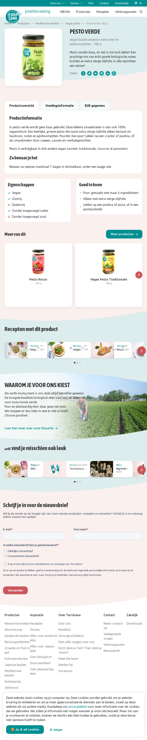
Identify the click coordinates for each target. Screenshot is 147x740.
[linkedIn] (107, 73)
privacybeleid (78, 706)
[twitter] (89, 73)
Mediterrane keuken (47, 23)
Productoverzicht (21, 105)
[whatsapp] (114, 73)
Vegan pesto (72, 23)
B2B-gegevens (95, 105)
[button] (124, 234)
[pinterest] (101, 73)
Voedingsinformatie (59, 105)
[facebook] (83, 73)
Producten (23, 23)
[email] (95, 73)
